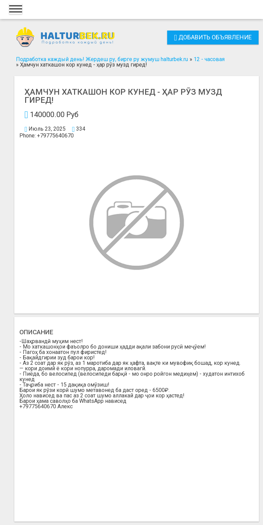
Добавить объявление (213, 37)
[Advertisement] (136, 460)
